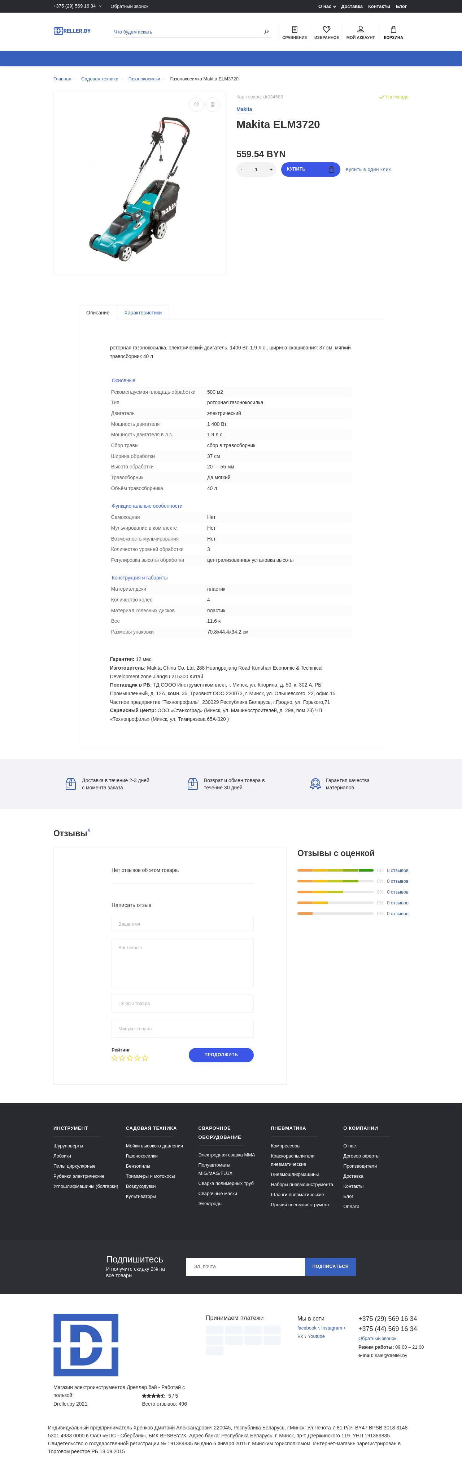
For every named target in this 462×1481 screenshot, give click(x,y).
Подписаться (330, 1273)
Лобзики (62, 1162)
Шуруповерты (68, 1152)
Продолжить (221, 1062)
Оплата (351, 1213)
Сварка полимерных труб (226, 1190)
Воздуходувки (141, 1193)
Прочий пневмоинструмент (300, 1211)
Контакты (379, 6)
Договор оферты (361, 1162)
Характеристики (143, 313)
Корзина (393, 33)
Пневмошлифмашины (295, 1181)
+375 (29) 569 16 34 (74, 6)
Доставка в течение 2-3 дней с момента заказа (107, 790)
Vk (300, 1343)
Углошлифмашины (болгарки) (85, 1193)
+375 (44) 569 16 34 (383, 1335)
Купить (310, 169)
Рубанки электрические (79, 1183)
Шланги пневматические (297, 1201)
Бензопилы (138, 1173)
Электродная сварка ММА (227, 1161)
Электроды (211, 1210)
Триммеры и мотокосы (150, 1183)
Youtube (316, 1343)
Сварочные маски (218, 1200)
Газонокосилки (142, 1162)
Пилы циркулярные (74, 1173)
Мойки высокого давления (154, 1152)
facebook (307, 1335)
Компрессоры (285, 1152)
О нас (324, 6)
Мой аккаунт (360, 33)
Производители (360, 1173)
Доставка (352, 6)
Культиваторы (141, 1203)
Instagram (331, 1335)
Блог (401, 6)
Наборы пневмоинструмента (302, 1191)
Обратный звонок (129, 6)
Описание (97, 313)
